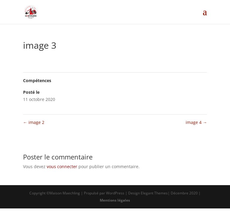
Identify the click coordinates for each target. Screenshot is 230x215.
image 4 (196, 122)
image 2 (33, 122)
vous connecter (62, 166)
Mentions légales (115, 200)
